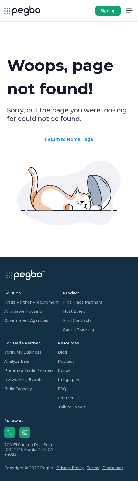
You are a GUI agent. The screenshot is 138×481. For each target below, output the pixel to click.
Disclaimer (112, 467)
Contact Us (69, 398)
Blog (62, 352)
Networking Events (23, 379)
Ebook (64, 370)
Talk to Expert (72, 407)
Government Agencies (26, 320)
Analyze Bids (16, 361)
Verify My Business (23, 352)
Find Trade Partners (82, 302)
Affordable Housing (23, 311)
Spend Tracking (78, 329)
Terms (93, 467)
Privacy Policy (70, 467)
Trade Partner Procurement (31, 302)
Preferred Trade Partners (29, 370)
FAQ (62, 388)
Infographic (69, 379)
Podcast (66, 361)
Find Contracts (77, 320)
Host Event (74, 311)
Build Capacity (18, 388)
